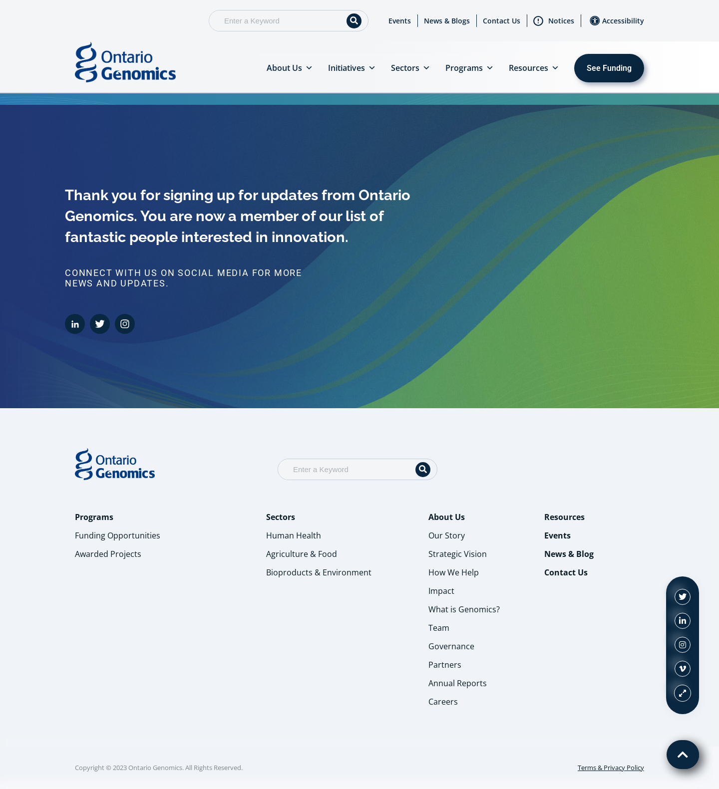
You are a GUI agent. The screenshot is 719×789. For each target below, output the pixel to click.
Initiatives (352, 68)
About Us (290, 68)
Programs (469, 68)
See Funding (609, 68)
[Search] (354, 20)
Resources (534, 68)
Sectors (410, 68)
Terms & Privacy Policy (611, 767)
